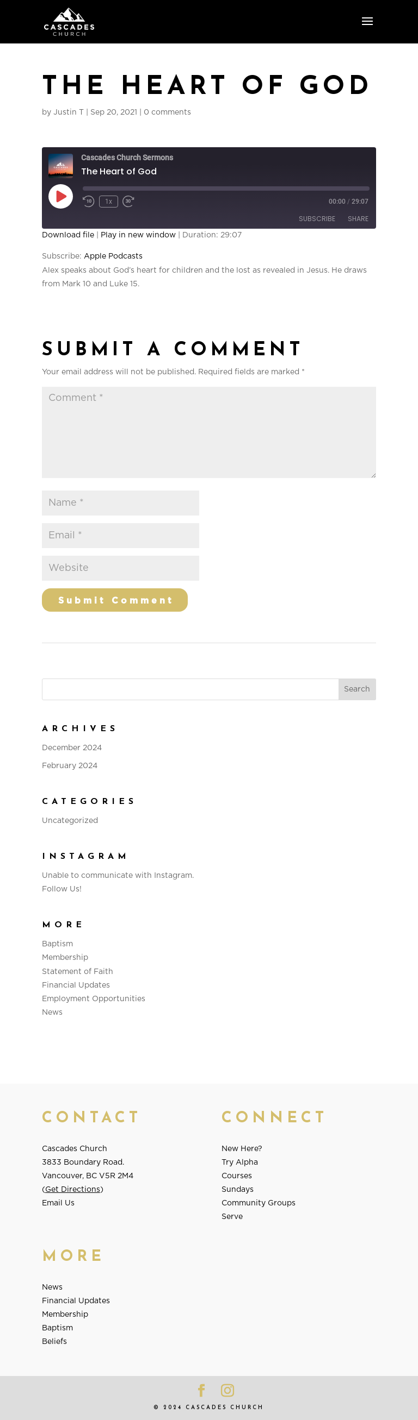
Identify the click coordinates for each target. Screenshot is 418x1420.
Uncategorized (70, 821)
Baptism (57, 944)
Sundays (238, 1189)
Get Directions (72, 1189)
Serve (232, 1217)
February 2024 (69, 766)
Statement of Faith (77, 972)
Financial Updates (76, 985)
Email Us (58, 1203)
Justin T (68, 112)
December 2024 (72, 748)
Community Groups (259, 1203)
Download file (68, 235)
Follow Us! (62, 889)
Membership (65, 958)
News (52, 1012)
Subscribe (317, 218)
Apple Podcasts (113, 256)
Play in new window (138, 235)
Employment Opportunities (93, 999)
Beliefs (54, 1342)
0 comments (167, 112)
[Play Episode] (60, 196)
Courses (237, 1176)
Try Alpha (240, 1162)
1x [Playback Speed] (108, 201)
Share (358, 218)
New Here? (242, 1149)
